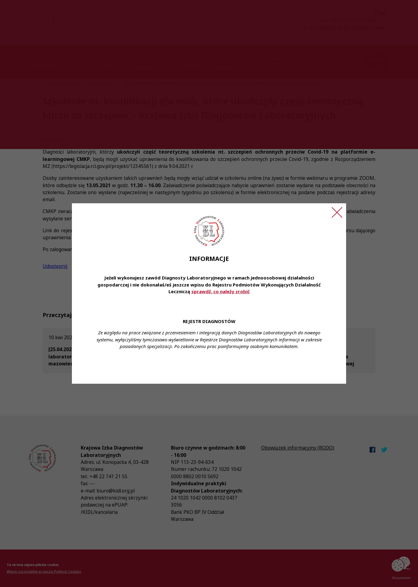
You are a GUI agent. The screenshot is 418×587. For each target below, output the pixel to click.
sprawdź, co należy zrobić (220, 291)
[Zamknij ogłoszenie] (337, 212)
